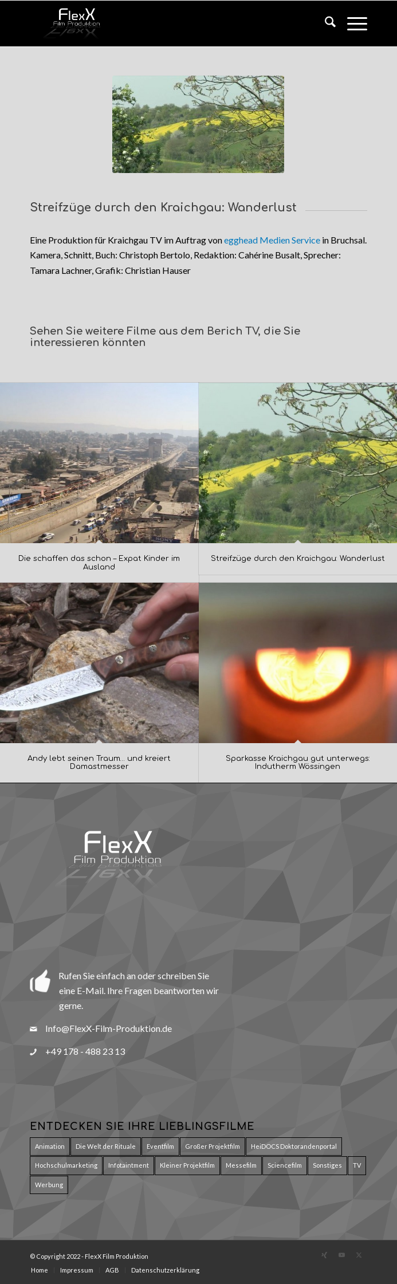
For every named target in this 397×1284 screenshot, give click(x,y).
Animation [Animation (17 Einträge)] (50, 1146)
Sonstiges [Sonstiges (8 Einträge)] (327, 1165)
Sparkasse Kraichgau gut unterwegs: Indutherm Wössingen (298, 763)
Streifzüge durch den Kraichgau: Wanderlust (298, 559)
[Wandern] (198, 124)
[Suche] (324, 23)
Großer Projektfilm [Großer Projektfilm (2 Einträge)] (212, 1146)
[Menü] (351, 23)
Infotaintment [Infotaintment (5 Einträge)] (128, 1165)
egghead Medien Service (272, 239)
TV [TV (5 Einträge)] (357, 1165)
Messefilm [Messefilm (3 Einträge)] (241, 1165)
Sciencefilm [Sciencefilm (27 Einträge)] (285, 1165)
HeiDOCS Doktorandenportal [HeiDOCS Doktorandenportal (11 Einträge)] (294, 1146)
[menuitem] (324, 23)
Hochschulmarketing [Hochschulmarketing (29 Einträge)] (66, 1165)
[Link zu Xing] (324, 1254)
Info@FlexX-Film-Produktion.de (108, 1028)
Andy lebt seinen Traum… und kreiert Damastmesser (99, 763)
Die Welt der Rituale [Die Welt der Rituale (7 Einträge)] (106, 1146)
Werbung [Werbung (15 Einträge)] (49, 1184)
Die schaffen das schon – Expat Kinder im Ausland (99, 563)
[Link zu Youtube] (341, 1254)
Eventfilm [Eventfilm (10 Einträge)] (160, 1146)
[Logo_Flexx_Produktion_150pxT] (165, 23)
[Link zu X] (358, 1254)
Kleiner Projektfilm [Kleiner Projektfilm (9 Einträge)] (187, 1165)
